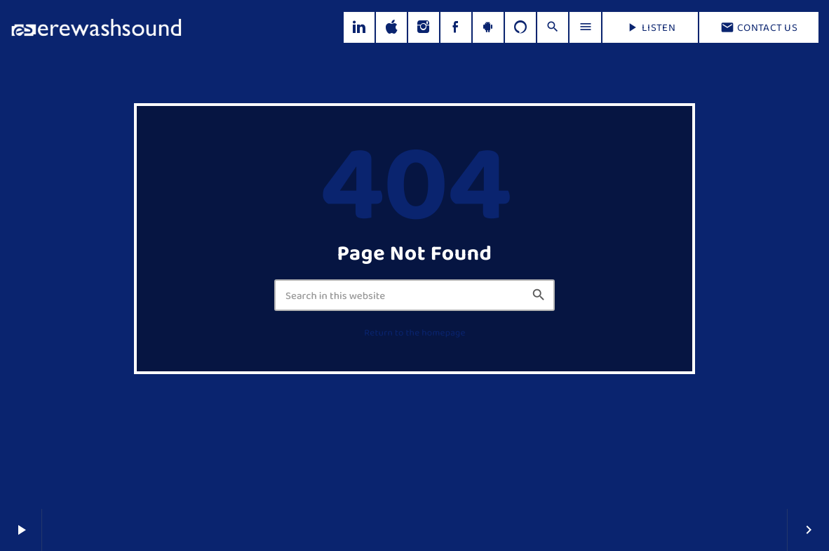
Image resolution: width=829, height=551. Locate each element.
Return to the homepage (414, 333)
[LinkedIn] (359, 27)
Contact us (758, 27)
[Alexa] (520, 27)
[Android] (488, 27)
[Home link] (96, 27)
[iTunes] (391, 27)
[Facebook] (455, 27)
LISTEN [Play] (650, 27)
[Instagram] (423, 27)
